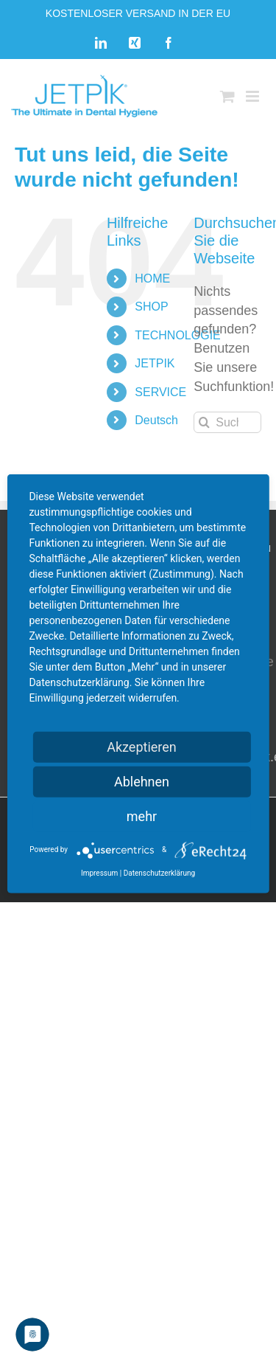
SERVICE (160, 392)
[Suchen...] (227, 422)
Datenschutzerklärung (159, 872)
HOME (152, 278)
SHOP (151, 306)
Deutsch (156, 420)
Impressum (99, 872)
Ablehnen (141, 781)
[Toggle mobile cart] (227, 96)
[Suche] (204, 422)
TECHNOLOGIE (177, 335)
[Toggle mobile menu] (253, 96)
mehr (142, 815)
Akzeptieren (142, 746)
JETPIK (154, 363)
